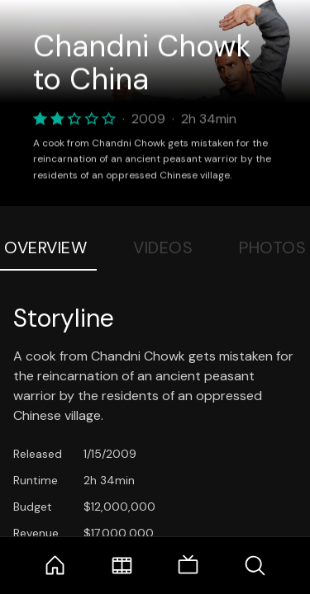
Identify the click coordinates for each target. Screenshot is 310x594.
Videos (163, 247)
